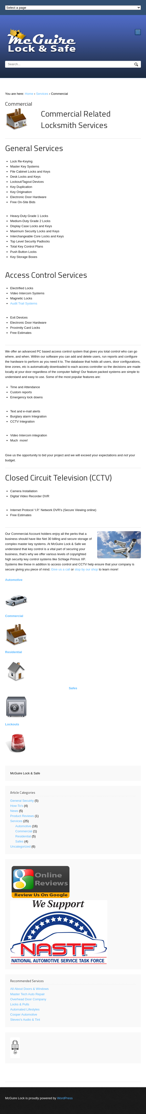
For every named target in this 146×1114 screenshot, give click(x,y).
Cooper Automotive (23, 1014)
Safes (73, 688)
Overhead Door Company (28, 999)
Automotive (14, 580)
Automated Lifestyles (25, 1009)
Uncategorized (20, 846)
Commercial (14, 616)
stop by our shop (86, 569)
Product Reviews (22, 816)
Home (29, 94)
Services (42, 94)
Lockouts (12, 724)
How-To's (16, 806)
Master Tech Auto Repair (27, 994)
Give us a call (60, 569)
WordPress (65, 1098)
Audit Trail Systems (23, 303)
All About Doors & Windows (29, 989)
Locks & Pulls (19, 1004)
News (14, 811)
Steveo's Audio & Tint (25, 1019)
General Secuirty (22, 800)
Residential (13, 652)
